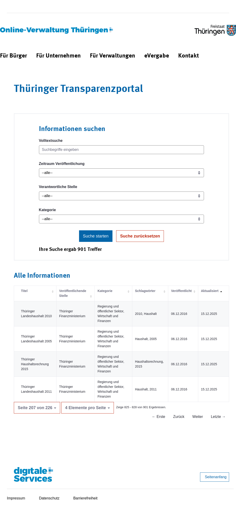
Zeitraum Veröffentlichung (62, 164)
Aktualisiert (209, 291)
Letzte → (218, 417)
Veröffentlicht (181, 291)
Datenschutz (49, 498)
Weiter (197, 417)
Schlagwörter (145, 291)
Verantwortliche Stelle (58, 187)
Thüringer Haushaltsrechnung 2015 (35, 364)
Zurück (178, 417)
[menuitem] (13, 56)
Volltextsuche (51, 141)
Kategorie (47, 210)
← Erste (158, 417)
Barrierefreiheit (85, 498)
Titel (24, 291)
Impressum (16, 498)
